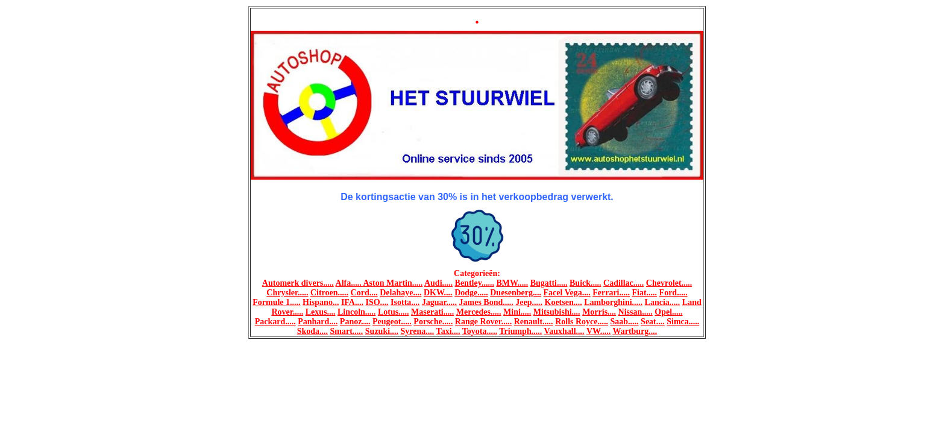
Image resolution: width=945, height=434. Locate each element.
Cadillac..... (623, 283)
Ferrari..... (611, 292)
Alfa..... (349, 283)
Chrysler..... (287, 292)
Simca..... (683, 321)
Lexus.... (321, 311)
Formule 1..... (276, 302)
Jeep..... (528, 302)
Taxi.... (448, 331)
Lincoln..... (356, 311)
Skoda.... (312, 331)
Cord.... (364, 292)
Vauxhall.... (564, 331)
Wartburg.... (634, 331)
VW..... (598, 331)
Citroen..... (329, 292)
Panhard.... (318, 321)
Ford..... (673, 292)
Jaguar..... (439, 302)
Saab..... (625, 321)
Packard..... (275, 321)
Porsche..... (433, 321)
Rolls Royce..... (581, 321)
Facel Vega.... (567, 292)
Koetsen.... (563, 302)
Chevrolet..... (669, 283)
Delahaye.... (400, 292)
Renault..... (533, 321)
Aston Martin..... (392, 283)
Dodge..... (471, 292)
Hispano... (321, 302)
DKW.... (438, 292)
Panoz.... (355, 321)
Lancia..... (662, 302)
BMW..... (512, 283)
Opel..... (668, 311)
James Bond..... (486, 302)
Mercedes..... (478, 311)
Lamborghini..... (613, 302)
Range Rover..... (483, 321)
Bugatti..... (549, 283)
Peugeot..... (392, 321)
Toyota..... (479, 331)
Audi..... (438, 283)
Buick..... (585, 283)
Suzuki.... (381, 331)
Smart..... (346, 331)
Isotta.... (405, 302)
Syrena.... (418, 331)
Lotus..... (393, 311)
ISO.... (376, 302)
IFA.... (352, 302)
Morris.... (599, 311)
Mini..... (517, 311)
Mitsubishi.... (556, 311)
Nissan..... (635, 311)
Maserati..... (432, 311)
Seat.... (653, 321)
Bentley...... (474, 283)
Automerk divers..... (298, 283)
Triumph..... (520, 331)
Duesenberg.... (515, 292)
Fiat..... (644, 292)
